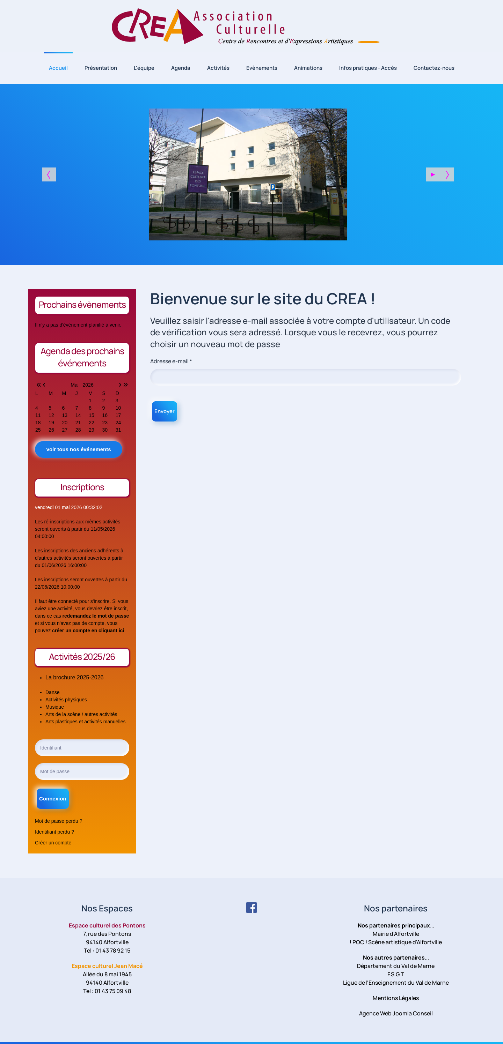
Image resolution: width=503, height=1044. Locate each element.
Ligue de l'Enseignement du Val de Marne (396, 982)
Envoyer (164, 411)
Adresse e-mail (171, 361)
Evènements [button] (261, 68)
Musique (54, 707)
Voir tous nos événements (78, 449)
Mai (76, 385)
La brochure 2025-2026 (74, 677)
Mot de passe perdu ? (58, 821)
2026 (88, 385)
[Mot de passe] (82, 771)
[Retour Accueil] (251, 26)
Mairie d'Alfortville (396, 934)
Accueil (58, 68)
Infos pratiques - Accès (368, 68)
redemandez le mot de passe (96, 616)
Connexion (52, 798)
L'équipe (144, 68)
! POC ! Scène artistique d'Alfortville (396, 942)
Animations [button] (308, 68)
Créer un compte (53, 842)
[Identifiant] (82, 747)
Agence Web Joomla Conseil (396, 1013)
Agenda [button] (180, 68)
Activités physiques (66, 699)
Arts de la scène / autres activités (81, 714)
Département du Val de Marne (396, 966)
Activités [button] (218, 68)
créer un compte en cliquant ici (88, 630)
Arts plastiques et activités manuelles (85, 721)
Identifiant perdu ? (54, 832)
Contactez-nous (434, 68)
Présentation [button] (101, 68)
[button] (433, 174)
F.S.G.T (395, 974)
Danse (52, 692)
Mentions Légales (396, 998)
